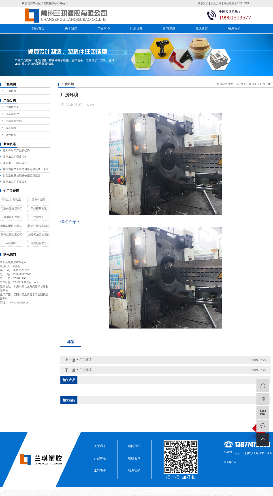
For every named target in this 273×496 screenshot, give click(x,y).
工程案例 (100, 470)
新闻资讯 (169, 28)
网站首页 (38, 28)
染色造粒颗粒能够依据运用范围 (22, 175)
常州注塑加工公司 (11, 234)
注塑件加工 (12, 107)
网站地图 (229, 3)
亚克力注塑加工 (11, 199)
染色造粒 (11, 134)
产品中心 (103, 28)
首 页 (240, 84)
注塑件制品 (38, 199)
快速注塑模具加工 (38, 225)
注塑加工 (38, 217)
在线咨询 (134, 458)
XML (247, 3)
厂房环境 (11, 91)
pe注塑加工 (11, 243)
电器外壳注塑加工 (11, 208)
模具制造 (11, 127)
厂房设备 (136, 28)
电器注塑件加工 (15, 121)
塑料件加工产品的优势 (16, 150)
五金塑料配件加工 (11, 217)
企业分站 (216, 3)
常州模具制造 (39, 208)
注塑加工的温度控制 (15, 156)
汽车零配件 (12, 114)
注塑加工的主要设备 (15, 181)
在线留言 (201, 28)
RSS (239, 3)
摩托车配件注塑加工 (11, 225)
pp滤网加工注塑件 (39, 234)
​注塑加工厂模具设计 (15, 163)
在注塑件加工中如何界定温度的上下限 (26, 169)
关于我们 (71, 28)
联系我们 (203, 3)
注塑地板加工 (39, 243)
